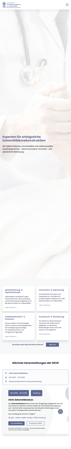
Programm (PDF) (35, 423)
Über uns (52, 345)
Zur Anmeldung (16, 423)
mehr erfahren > (11, 307)
